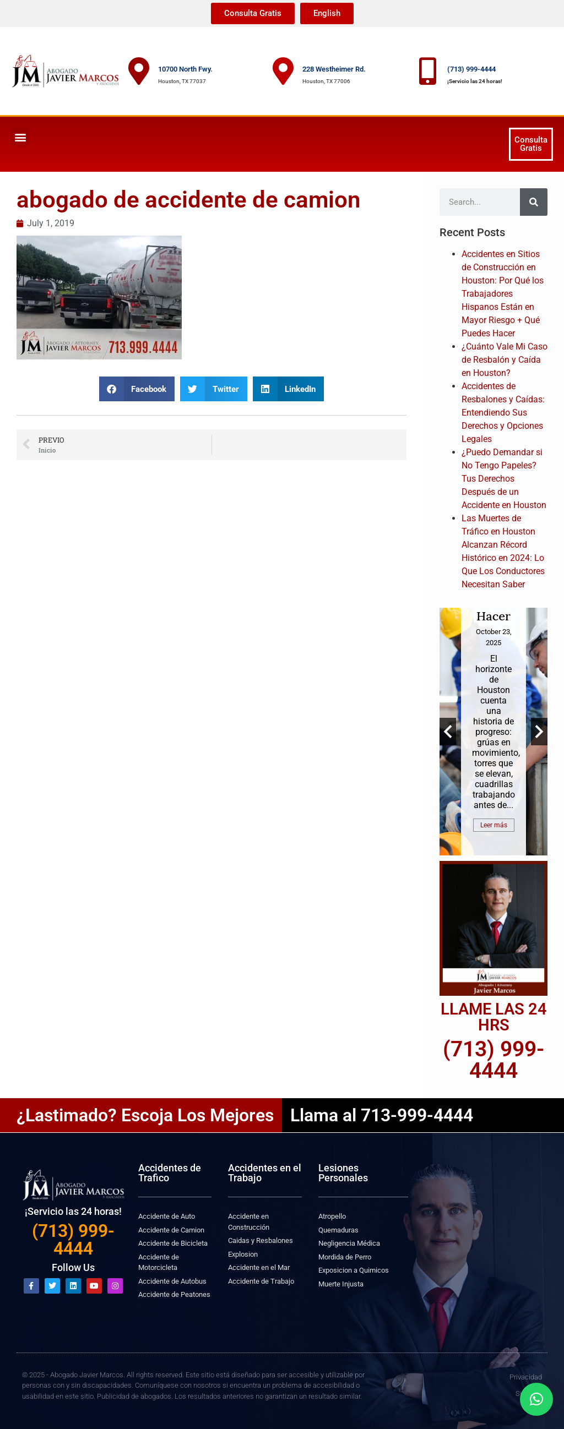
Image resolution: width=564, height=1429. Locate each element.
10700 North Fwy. (185, 69)
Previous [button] (448, 731)
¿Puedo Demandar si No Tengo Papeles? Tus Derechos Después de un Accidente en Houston (504, 478)
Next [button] (539, 731)
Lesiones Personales (343, 1172)
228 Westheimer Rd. (334, 69)
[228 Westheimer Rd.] (283, 71)
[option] (493, 731)
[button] (20, 137)
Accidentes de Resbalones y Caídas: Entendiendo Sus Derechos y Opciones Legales (503, 412)
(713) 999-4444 (471, 69)
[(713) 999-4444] (428, 71)
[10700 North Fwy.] (139, 71)
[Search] (533, 202)
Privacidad (525, 1377)
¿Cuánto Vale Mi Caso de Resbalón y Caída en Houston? (504, 359)
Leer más (493, 825)
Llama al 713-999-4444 (381, 1115)
